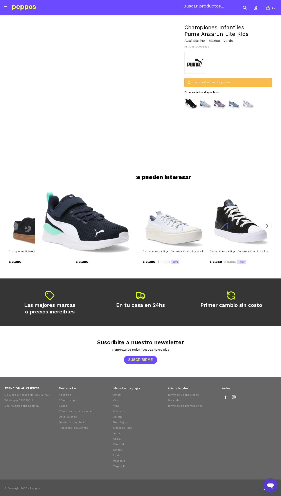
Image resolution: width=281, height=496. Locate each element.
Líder (116, 455)
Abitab (117, 416)
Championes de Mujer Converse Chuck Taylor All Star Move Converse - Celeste (174, 251)
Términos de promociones (185, 405)
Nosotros (65, 394)
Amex (117, 394)
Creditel (118, 444)
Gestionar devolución (73, 422)
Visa (116, 405)
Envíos (63, 405)
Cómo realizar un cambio (75, 411)
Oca (115, 400)
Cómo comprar (69, 400)
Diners (117, 449)
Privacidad (174, 400)
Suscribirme (140, 360)
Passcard (119, 460)
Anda (116, 433)
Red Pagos (120, 422)
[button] (244, 7)
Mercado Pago (122, 427)
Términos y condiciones (183, 394)
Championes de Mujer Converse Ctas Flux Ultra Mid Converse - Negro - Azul (241, 251)
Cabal (117, 438)
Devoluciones (68, 416)
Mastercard (120, 411)
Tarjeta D (119, 466)
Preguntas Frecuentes (73, 427)
